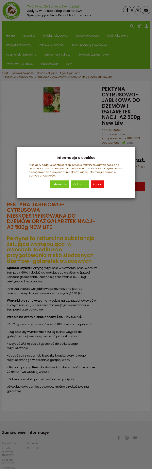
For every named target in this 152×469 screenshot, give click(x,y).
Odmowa (80, 184)
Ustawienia (59, 184)
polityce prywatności (42, 175)
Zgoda (97, 184)
